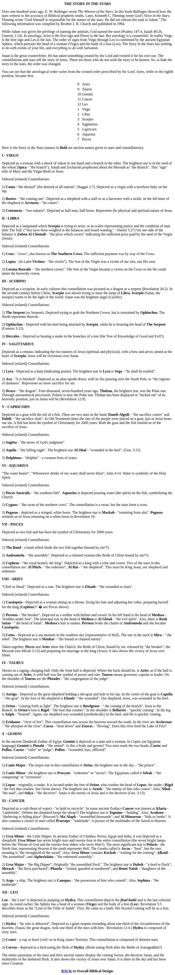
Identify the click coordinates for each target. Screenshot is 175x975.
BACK (66, 971)
